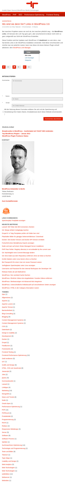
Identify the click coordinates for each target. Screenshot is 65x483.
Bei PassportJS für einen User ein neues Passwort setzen (22, 262)
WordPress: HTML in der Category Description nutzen (20, 288)
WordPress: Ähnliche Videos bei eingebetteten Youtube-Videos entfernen (27, 278)
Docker (4, 339)
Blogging (5, 317)
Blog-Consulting (7, 313)
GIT (3, 362)
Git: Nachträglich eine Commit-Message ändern (18, 252)
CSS (3, 326)
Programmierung (7, 419)
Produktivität (6, 416)
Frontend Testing (52, 15)
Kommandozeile (7, 381)
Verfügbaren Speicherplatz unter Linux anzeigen (18, 265)
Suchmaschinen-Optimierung (12, 445)
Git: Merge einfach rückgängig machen (15, 230)
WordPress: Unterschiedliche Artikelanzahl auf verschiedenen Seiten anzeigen (29, 285)
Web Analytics (7, 464)
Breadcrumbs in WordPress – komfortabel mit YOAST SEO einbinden (27, 131)
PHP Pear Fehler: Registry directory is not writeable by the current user (26, 249)
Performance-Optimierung (34, 15)
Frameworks (6, 349)
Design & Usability (8, 333)
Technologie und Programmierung (13, 448)
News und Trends (8, 397)
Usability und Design (9, 461)
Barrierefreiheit (7, 310)
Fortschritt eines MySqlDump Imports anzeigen (18, 243)
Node (4, 400)
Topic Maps (6, 458)
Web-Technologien (8, 467)
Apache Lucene (7, 304)
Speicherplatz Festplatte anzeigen (13, 220)
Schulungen (35, 10)
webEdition (5, 474)
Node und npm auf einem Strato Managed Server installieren (23, 246)
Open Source (11, 10)
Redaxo (4, 426)
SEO (20, 15)
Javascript (5, 371)
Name (7, 96)
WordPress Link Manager (22, 48)
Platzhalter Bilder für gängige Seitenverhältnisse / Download (22, 236)
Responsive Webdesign (10, 429)
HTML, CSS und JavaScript (11, 368)
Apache (4, 301)
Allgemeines (6, 297)
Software (5, 435)
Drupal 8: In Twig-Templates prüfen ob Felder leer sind (20, 233)
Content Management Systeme (12, 320)
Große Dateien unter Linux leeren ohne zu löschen (19, 259)
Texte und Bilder (7, 451)
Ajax (3, 294)
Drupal (4, 342)
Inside (4, 10)
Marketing (5, 390)
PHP (14, 15)
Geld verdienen (7, 358)
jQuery (4, 378)
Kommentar (5, 80)
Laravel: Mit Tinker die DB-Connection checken (18, 227)
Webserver (5, 477)
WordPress (6, 15)
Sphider (4, 442)
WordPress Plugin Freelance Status (15, 136)
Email (7, 103)
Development (6, 336)
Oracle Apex (6, 403)
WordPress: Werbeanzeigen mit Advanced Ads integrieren (22, 281)
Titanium (5, 455)
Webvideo (5, 480)
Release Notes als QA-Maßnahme (14, 272)
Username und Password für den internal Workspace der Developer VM (26, 268)
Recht (4, 423)
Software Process (8, 439)
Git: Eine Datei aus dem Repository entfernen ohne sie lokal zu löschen (26, 256)
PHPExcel (5, 413)
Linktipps (5, 387)
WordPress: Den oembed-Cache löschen (16, 275)
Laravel (4, 384)
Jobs (3, 374)
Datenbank (5, 329)
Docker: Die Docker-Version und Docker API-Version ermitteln (23, 240)
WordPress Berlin (23, 10)
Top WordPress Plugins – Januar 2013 (16, 133)
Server (4, 432)
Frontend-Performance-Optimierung (14, 355)
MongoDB (5, 394)
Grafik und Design (8, 365)
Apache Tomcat (7, 307)
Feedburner (6, 345)
